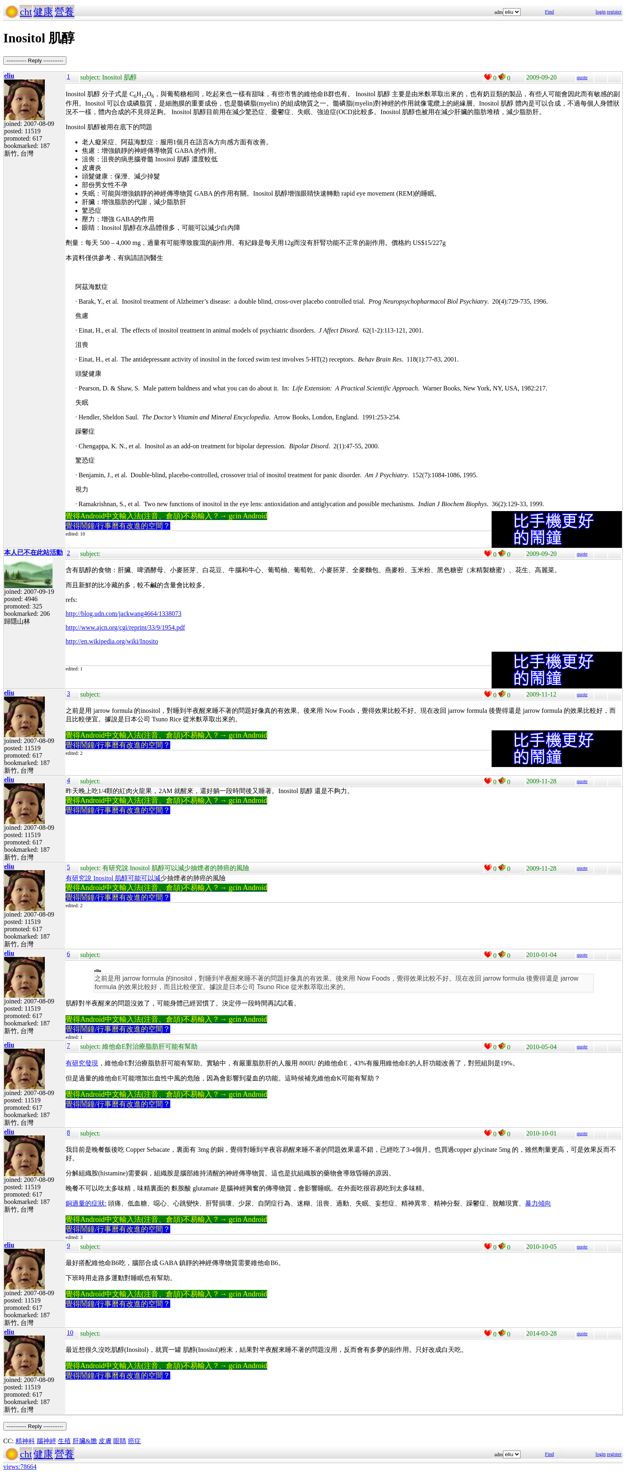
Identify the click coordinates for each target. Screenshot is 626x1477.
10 (70, 1332)
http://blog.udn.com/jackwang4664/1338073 (123, 613)
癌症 (134, 1440)
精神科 (25, 1440)
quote (582, 77)
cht (26, 12)
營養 (64, 12)
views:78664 (20, 1466)
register (614, 12)
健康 (43, 12)
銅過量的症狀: (86, 1203)
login (600, 12)
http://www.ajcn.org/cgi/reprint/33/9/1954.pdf (125, 627)
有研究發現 (82, 1063)
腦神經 (46, 1440)
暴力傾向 (538, 1203)
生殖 (64, 1440)
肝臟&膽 (84, 1440)
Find (549, 12)
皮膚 (105, 1440)
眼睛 (119, 1440)
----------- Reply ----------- (35, 60)
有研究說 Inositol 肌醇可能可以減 (113, 878)
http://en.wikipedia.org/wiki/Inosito (112, 641)
